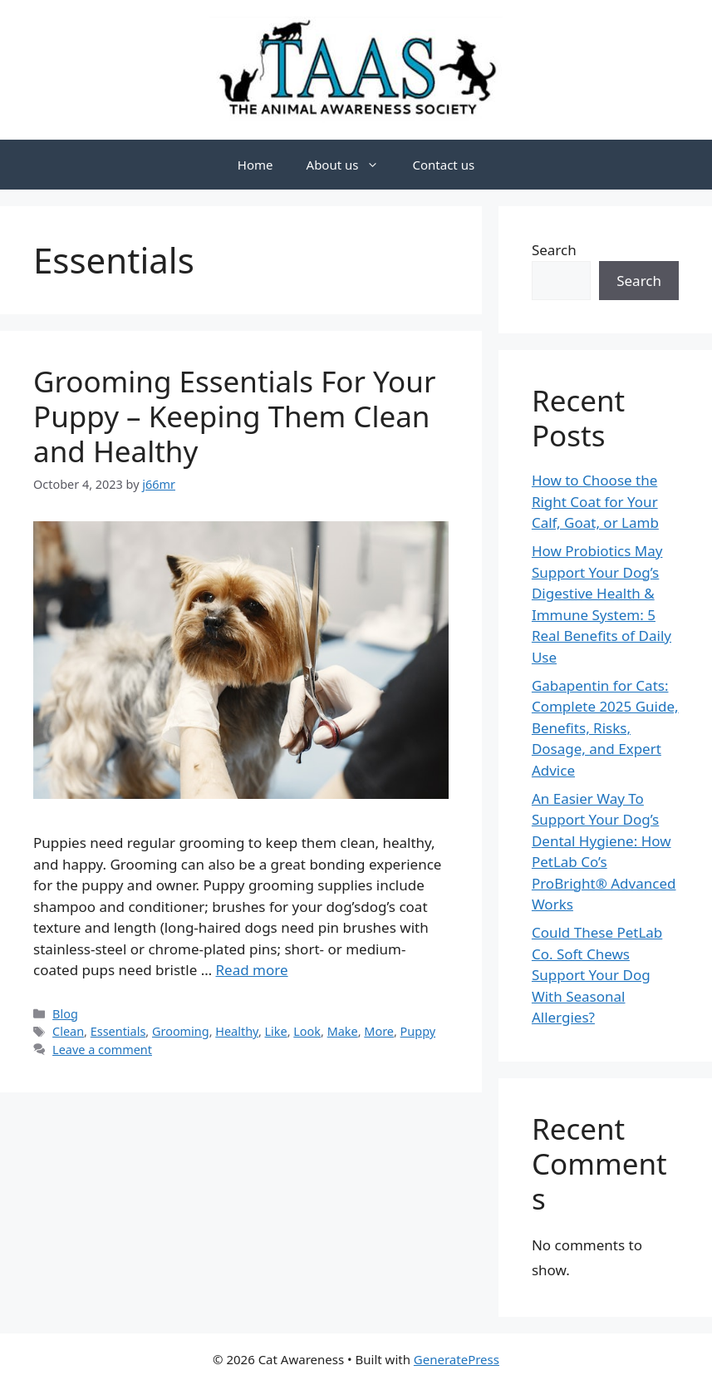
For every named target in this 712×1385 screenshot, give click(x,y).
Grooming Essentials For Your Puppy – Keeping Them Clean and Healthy (234, 416)
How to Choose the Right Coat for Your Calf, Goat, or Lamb (595, 501)
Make (342, 1031)
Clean (68, 1031)
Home (255, 164)
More (379, 1031)
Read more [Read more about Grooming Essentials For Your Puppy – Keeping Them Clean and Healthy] (252, 969)
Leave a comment (102, 1049)
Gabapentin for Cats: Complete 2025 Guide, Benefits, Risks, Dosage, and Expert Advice (605, 728)
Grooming (180, 1031)
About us (351, 165)
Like (276, 1031)
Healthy (236, 1031)
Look (307, 1031)
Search (554, 249)
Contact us (443, 164)
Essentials (118, 1031)
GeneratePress (456, 1359)
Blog (65, 1014)
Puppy (418, 1031)
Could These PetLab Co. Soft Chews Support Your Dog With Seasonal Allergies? (597, 975)
